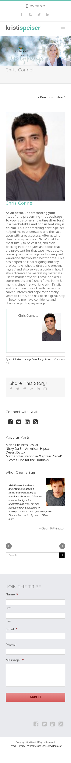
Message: (15, 660)
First (8, 608)
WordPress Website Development (44, 746)
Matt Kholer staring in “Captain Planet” (34, 456)
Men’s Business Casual (22, 445)
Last (8, 621)
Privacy (21, 746)
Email (11, 629)
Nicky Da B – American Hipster (28, 448)
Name (12, 594)
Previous (46, 97)
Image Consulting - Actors (38, 359)
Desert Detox (15, 452)
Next (59, 97)
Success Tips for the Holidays (27, 460)
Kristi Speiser (15, 359)
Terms (12, 746)
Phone (11, 645)
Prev (9, 546)
